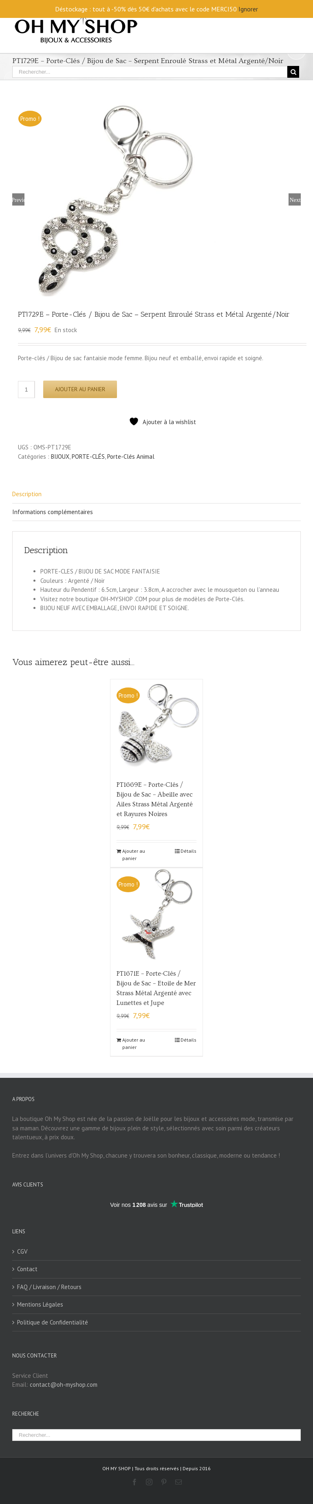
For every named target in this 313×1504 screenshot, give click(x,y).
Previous (18, 199)
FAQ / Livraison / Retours (49, 1286)
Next (294, 199)
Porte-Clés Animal (130, 456)
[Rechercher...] (149, 72)
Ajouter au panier (80, 389)
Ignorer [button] (248, 9)
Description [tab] (27, 494)
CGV (22, 1251)
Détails (188, 850)
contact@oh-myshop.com (63, 1384)
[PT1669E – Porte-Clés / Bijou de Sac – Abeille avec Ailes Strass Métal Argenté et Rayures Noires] (156, 725)
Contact (27, 1269)
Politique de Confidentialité (52, 1322)
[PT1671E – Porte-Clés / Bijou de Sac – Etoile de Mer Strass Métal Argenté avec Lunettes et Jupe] (156, 914)
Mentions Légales (40, 1304)
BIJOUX (60, 456)
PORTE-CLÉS (88, 456)
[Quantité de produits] (26, 389)
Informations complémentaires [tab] (52, 511)
